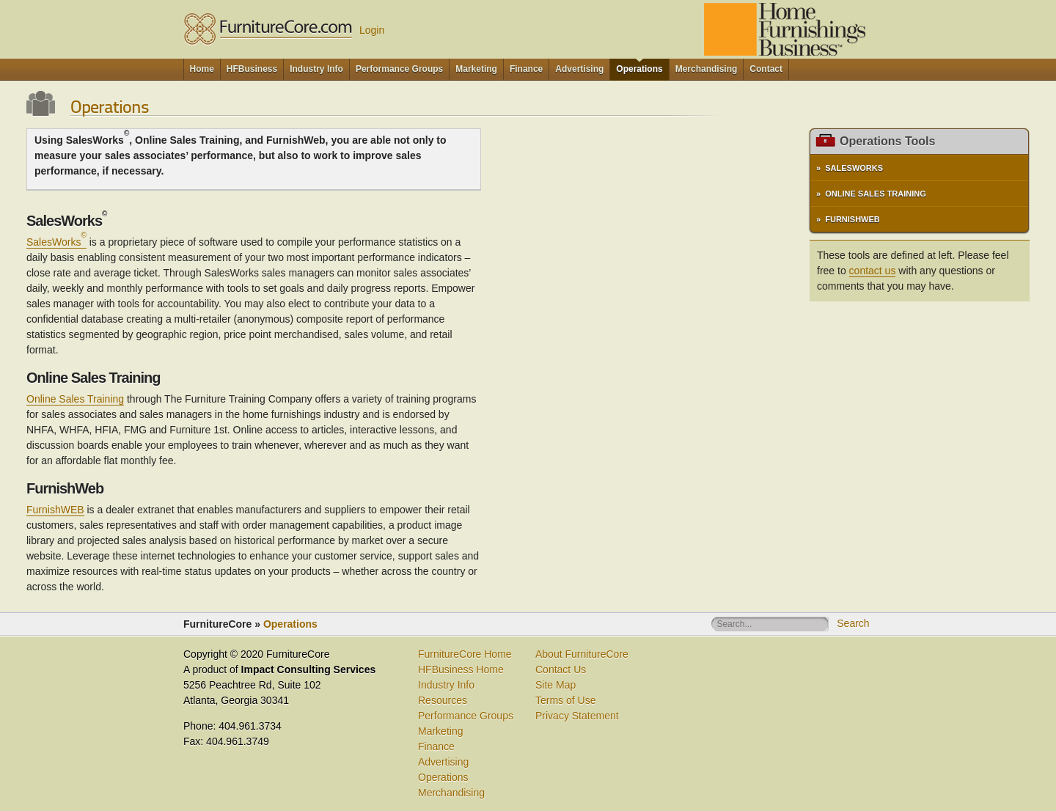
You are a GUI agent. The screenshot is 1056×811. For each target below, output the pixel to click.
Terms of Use (565, 700)
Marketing (440, 731)
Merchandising (451, 793)
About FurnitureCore (581, 654)
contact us (872, 270)
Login (371, 30)
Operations (290, 624)
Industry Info (446, 685)
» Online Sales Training (871, 193)
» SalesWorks (849, 168)
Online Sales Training (75, 399)
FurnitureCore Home (465, 654)
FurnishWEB (55, 509)
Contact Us (560, 669)
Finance (436, 746)
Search (853, 623)
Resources (442, 700)
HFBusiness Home (461, 669)
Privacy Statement (577, 716)
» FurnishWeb (848, 219)
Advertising (443, 762)
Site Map (555, 685)
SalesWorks (56, 242)
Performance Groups (465, 716)
